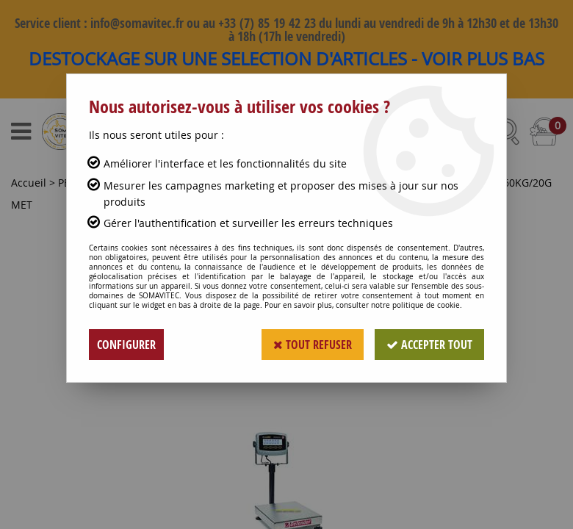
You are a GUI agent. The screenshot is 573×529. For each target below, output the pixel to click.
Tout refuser (312, 345)
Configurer (126, 345)
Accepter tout (429, 345)
